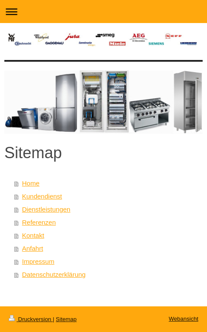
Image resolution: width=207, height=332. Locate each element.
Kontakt (33, 235)
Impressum (38, 261)
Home (31, 183)
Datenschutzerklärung (54, 274)
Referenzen (39, 222)
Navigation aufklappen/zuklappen (103, 11)
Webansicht (183, 318)
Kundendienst (42, 196)
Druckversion (31, 319)
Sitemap (66, 319)
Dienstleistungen (46, 209)
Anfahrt (32, 248)
